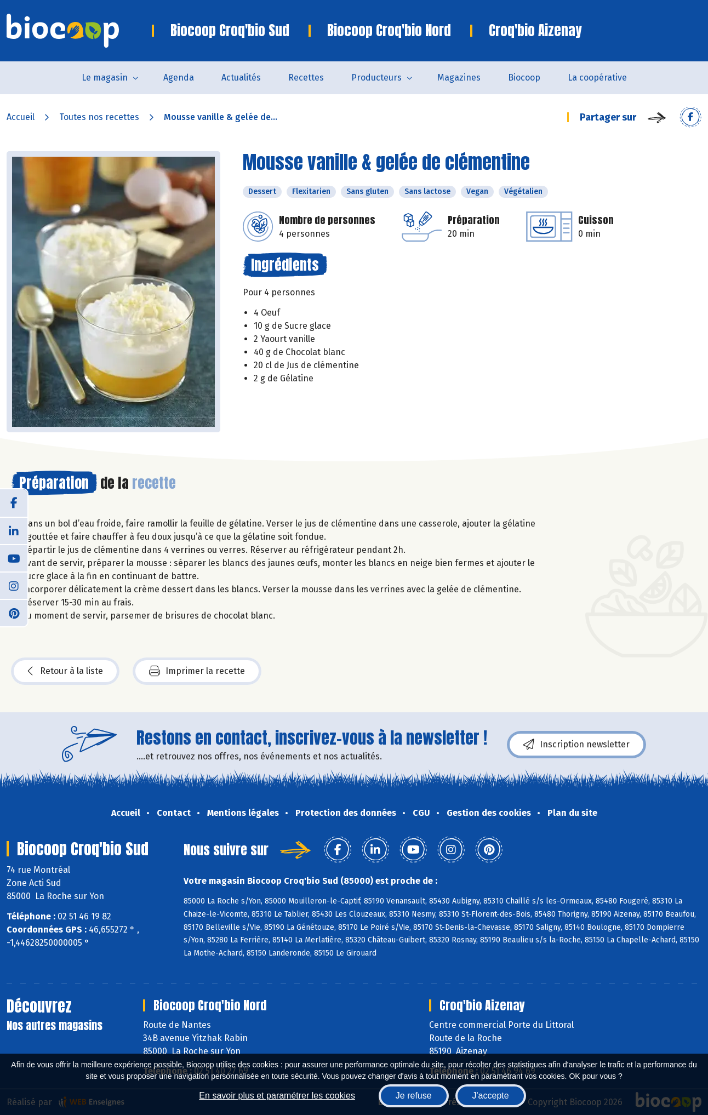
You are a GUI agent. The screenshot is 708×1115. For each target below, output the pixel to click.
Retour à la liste (65, 671)
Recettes (306, 77)
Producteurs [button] (376, 77)
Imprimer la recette (197, 671)
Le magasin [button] (105, 77)
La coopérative (597, 77)
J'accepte (490, 1095)
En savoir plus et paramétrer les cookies (277, 1095)
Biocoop (524, 77)
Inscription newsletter (576, 744)
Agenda (178, 77)
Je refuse (414, 1095)
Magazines (459, 77)
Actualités (241, 77)
